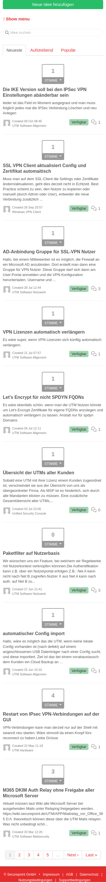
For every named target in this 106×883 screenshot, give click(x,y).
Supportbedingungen (74, 880)
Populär (68, 50)
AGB (69, 874)
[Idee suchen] (53, 32)
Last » (91, 854)
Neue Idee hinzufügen (53, 4)
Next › (73, 854)
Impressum (51, 874)
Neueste (14, 50)
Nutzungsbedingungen (35, 880)
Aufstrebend (41, 50)
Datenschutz (89, 874)
